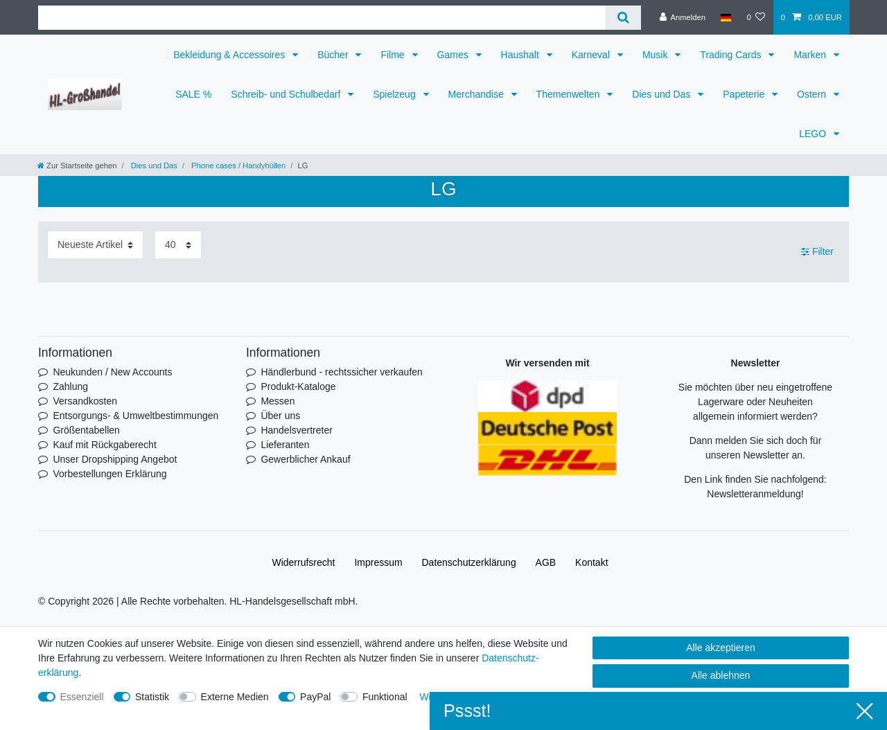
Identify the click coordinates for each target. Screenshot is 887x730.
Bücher (334, 54)
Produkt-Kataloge (298, 386)
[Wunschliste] (756, 17)
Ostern (813, 94)
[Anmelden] (682, 17)
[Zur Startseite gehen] (76, 165)
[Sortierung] (95, 244)
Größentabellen (86, 430)
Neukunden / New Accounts (112, 371)
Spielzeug (395, 94)
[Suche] (623, 18)
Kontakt (591, 562)
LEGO (814, 133)
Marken (811, 54)
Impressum (378, 562)
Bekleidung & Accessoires (230, 54)
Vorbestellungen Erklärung (109, 473)
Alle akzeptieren (720, 647)
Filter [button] (817, 252)
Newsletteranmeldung (753, 493)
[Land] (726, 17)
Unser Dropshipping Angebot (115, 459)
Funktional (384, 696)
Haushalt (521, 54)
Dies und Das (662, 94)
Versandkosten (85, 401)
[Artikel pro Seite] (178, 244)
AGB (546, 562)
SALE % (193, 94)
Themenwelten (569, 94)
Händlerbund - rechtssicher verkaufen (341, 371)
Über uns (280, 415)
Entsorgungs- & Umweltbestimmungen (135, 415)
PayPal (315, 696)
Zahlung (70, 386)
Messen (278, 401)
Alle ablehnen (721, 675)
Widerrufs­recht (303, 562)
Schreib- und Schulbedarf (287, 94)
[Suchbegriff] (322, 18)
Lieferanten (285, 444)
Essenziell (82, 696)
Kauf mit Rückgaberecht (104, 444)
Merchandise (477, 94)
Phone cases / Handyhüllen (237, 165)
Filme (393, 54)
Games (454, 54)
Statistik (152, 696)
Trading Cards (732, 54)
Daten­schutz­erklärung (469, 562)
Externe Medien (235, 696)
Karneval (592, 54)
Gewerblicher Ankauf (305, 459)
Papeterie (745, 94)
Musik (656, 54)
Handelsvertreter (297, 430)
